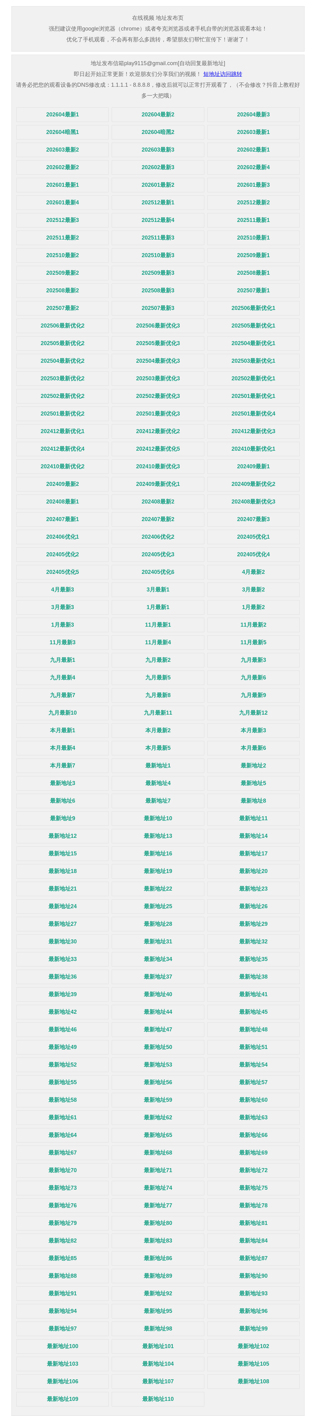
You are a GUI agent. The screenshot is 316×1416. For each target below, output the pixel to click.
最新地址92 (158, 1293)
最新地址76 (62, 1205)
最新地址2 (253, 765)
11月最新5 (253, 642)
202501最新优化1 (253, 396)
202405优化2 (62, 554)
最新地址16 (158, 853)
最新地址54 (253, 1065)
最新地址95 (158, 1311)
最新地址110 (158, 1399)
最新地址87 (253, 1258)
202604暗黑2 (158, 132)
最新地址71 (158, 1170)
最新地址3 (62, 783)
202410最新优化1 (253, 449)
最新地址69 (253, 1153)
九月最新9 (253, 695)
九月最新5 (158, 678)
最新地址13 (158, 836)
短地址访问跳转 (222, 74)
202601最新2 (158, 185)
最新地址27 (62, 924)
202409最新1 (253, 466)
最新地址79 (62, 1223)
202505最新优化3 (158, 343)
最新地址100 (62, 1346)
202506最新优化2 (63, 326)
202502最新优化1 (253, 378)
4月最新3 (62, 590)
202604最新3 (253, 114)
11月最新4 (158, 642)
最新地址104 (158, 1364)
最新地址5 (253, 783)
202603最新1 (253, 132)
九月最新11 (158, 713)
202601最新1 (62, 185)
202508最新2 (62, 290)
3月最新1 (158, 590)
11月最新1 (158, 625)
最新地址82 (62, 1241)
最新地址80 (158, 1223)
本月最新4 (62, 748)
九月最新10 (62, 713)
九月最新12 (253, 713)
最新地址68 (158, 1153)
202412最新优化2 (158, 431)
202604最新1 (62, 114)
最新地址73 (62, 1188)
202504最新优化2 (63, 361)
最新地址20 (253, 871)
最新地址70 (62, 1170)
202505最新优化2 (63, 343)
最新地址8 (253, 801)
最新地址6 (62, 801)
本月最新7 (62, 765)
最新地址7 (158, 801)
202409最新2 (62, 484)
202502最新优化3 (158, 396)
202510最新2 (62, 255)
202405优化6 (158, 572)
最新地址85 (62, 1258)
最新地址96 (253, 1311)
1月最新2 (253, 607)
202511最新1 (253, 220)
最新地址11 (253, 818)
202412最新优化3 (253, 431)
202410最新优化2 (63, 466)
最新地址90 (253, 1276)
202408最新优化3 (253, 502)
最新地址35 (253, 959)
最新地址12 (62, 836)
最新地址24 (62, 906)
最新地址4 (158, 783)
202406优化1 (62, 537)
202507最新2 (62, 308)
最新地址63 (253, 1117)
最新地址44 (158, 1012)
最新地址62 (158, 1117)
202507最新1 (253, 290)
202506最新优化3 (158, 326)
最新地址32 (253, 941)
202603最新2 (62, 150)
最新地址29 (253, 924)
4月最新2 (253, 572)
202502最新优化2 (63, 396)
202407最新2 (158, 519)
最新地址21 (62, 889)
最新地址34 (158, 959)
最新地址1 (158, 765)
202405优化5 (62, 572)
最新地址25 (158, 906)
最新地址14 (253, 836)
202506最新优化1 (253, 308)
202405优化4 (253, 554)
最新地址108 (253, 1381)
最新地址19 (158, 871)
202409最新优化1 (158, 484)
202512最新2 (253, 202)
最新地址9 (62, 818)
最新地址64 (62, 1135)
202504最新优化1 (253, 343)
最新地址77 (158, 1205)
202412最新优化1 (63, 431)
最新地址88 (62, 1276)
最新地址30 (62, 941)
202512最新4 (158, 220)
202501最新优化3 (158, 414)
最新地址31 (158, 941)
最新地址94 (62, 1311)
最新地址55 (62, 1082)
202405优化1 (253, 537)
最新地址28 (158, 924)
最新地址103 (62, 1364)
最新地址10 (158, 818)
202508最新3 (158, 290)
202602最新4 (253, 167)
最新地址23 (253, 889)
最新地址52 (62, 1065)
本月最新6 (253, 748)
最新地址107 (158, 1381)
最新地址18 (62, 871)
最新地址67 (62, 1153)
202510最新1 (253, 238)
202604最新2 (158, 114)
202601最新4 (62, 202)
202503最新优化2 (63, 378)
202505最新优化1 (253, 326)
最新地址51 (253, 1047)
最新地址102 (253, 1346)
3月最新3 (62, 607)
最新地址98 (158, 1329)
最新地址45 (253, 1012)
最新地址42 (62, 1012)
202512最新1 (158, 202)
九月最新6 (253, 678)
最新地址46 (62, 1029)
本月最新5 (158, 748)
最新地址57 (253, 1082)
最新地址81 (253, 1223)
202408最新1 (62, 502)
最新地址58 (62, 1100)
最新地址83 (158, 1241)
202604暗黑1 (62, 132)
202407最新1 (62, 519)
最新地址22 (158, 889)
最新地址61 (62, 1117)
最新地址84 (253, 1241)
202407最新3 (253, 519)
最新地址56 (158, 1082)
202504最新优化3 (158, 361)
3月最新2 (253, 590)
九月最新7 (62, 695)
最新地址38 (253, 977)
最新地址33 (62, 959)
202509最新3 (158, 273)
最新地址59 (158, 1100)
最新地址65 (158, 1135)
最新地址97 (62, 1329)
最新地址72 (253, 1170)
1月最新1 (158, 607)
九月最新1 (62, 660)
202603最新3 (158, 150)
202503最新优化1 (253, 361)
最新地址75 (253, 1188)
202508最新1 (253, 273)
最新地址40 (158, 994)
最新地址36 (62, 977)
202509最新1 (253, 255)
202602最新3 (158, 167)
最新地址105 (253, 1364)
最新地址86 (158, 1258)
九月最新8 (158, 695)
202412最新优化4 (63, 449)
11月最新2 (253, 625)
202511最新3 (158, 238)
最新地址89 (158, 1276)
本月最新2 (158, 730)
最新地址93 (253, 1293)
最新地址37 (158, 977)
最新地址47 (158, 1029)
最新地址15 (62, 853)
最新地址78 (253, 1205)
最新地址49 (62, 1047)
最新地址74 (158, 1188)
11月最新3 (63, 642)
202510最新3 (158, 255)
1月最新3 (62, 625)
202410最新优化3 (158, 466)
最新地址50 (158, 1047)
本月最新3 (253, 730)
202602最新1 (253, 150)
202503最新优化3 (158, 378)
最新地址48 (253, 1029)
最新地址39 (62, 994)
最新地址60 (253, 1100)
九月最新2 (158, 660)
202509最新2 (62, 273)
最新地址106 (62, 1381)
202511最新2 (62, 238)
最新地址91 (62, 1293)
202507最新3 (158, 308)
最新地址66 (253, 1135)
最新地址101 (158, 1346)
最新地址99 (253, 1329)
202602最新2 (62, 167)
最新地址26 (253, 906)
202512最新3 (62, 220)
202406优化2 (158, 537)
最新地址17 (253, 853)
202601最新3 (253, 185)
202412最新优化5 (158, 449)
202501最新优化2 (63, 414)
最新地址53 (158, 1065)
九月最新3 (253, 660)
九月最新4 (62, 678)
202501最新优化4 (253, 414)
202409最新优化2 (253, 484)
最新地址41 (253, 994)
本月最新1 (62, 730)
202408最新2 (158, 502)
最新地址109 (62, 1399)
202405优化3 (158, 554)
